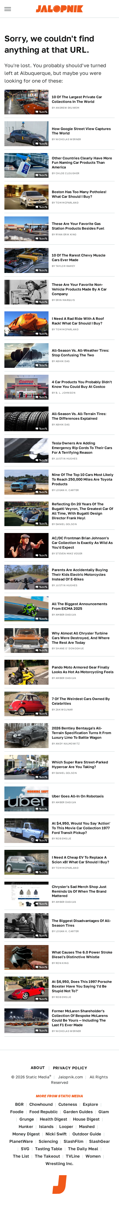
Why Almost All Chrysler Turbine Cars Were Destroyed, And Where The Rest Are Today (81, 638)
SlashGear (99, 1141)
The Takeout (47, 1156)
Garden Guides (78, 1111)
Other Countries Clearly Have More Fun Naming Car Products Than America (82, 163)
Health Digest (53, 1119)
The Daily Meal (83, 1148)
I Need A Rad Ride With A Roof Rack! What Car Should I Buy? (78, 321)
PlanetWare (21, 1141)
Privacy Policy (70, 1068)
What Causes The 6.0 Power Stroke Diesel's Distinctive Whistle (82, 954)
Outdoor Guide (86, 1134)
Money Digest (26, 1134)
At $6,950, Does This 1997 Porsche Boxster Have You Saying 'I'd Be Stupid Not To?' (82, 986)
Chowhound (41, 1104)
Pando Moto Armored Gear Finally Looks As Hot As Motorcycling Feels (83, 669)
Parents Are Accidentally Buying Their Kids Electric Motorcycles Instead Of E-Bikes (80, 574)
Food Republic (43, 1111)
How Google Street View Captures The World (81, 131)
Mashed (87, 1126)
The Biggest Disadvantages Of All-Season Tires (81, 923)
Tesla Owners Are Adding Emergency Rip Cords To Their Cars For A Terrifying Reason (82, 448)
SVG (25, 1148)
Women (93, 1156)
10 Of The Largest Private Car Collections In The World (77, 99)
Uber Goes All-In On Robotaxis (78, 796)
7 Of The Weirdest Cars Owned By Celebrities (81, 701)
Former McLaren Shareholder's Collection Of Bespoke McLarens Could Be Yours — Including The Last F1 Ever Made (80, 1018)
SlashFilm (73, 1141)
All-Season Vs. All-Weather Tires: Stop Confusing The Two (80, 352)
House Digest (86, 1119)
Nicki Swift (56, 1134)
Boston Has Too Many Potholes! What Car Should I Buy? (79, 194)
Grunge (26, 1119)
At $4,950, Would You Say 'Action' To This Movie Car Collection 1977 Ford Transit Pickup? (81, 828)
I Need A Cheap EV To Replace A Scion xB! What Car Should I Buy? (80, 859)
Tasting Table (48, 1148)
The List (21, 1156)
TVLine (73, 1156)
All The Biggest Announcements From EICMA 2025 (79, 606)
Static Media (37, 1077)
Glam (103, 1111)
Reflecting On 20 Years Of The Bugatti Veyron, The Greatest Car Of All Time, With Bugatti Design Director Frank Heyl (82, 511)
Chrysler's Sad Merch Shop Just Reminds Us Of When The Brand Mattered (79, 891)
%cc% (43, 111)
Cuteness (67, 1104)
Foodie (17, 1111)
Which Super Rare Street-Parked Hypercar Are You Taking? (80, 764)
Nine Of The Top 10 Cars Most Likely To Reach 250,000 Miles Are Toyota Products (83, 479)
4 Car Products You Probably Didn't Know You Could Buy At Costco (82, 384)
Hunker (26, 1126)
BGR (19, 1104)
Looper (66, 1126)
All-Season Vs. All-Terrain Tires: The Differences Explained (79, 416)
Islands (46, 1126)
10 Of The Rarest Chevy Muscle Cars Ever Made (79, 257)
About (38, 1067)
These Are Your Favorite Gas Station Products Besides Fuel (78, 226)
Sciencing (48, 1141)
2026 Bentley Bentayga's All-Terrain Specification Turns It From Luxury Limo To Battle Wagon (81, 733)
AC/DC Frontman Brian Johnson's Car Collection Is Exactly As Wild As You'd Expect (82, 542)
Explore (90, 1104)
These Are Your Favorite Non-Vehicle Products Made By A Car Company (79, 289)
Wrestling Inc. (59, 1163)
